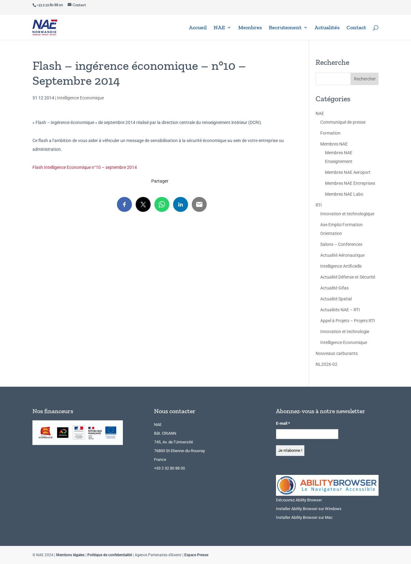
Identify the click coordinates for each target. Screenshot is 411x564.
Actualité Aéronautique (342, 255)
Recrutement (285, 28)
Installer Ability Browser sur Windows (308, 508)
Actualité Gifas (334, 287)
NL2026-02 (326, 364)
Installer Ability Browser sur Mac (304, 517)
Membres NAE (334, 143)
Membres (250, 28)
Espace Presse (196, 555)
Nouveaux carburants (337, 353)
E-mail (283, 423)
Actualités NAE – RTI (340, 309)
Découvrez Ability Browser (299, 500)
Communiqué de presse (342, 122)
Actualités (327, 28)
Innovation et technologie (344, 331)
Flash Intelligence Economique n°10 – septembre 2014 (84, 167)
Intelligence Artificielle (341, 266)
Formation (330, 133)
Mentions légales (70, 555)
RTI (319, 205)
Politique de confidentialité (109, 555)
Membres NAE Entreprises (350, 183)
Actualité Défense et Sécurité (347, 277)
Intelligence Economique (80, 97)
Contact (356, 28)
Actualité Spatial (336, 298)
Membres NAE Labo (344, 194)
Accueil (198, 28)
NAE (219, 28)
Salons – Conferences (341, 244)
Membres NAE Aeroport (347, 172)
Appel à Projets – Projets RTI (347, 320)
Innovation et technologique (347, 213)
